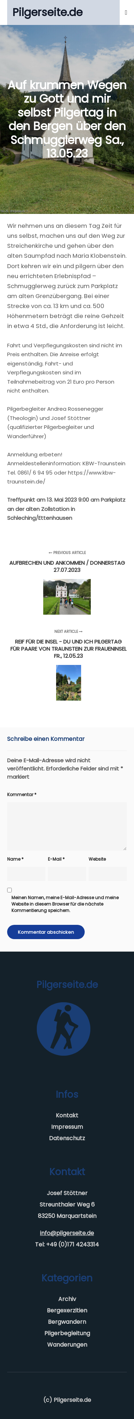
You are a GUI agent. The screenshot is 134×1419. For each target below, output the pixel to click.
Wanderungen (67, 1345)
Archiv (67, 1299)
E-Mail (56, 859)
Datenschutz (67, 1138)
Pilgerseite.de (48, 12)
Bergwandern (67, 1322)
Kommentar (21, 795)
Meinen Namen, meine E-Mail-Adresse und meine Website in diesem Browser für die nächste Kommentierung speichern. (65, 904)
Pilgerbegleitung (67, 1333)
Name (15, 859)
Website (97, 859)
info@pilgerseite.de (67, 1233)
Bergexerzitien (67, 1310)
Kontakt (67, 1115)
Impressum (67, 1127)
